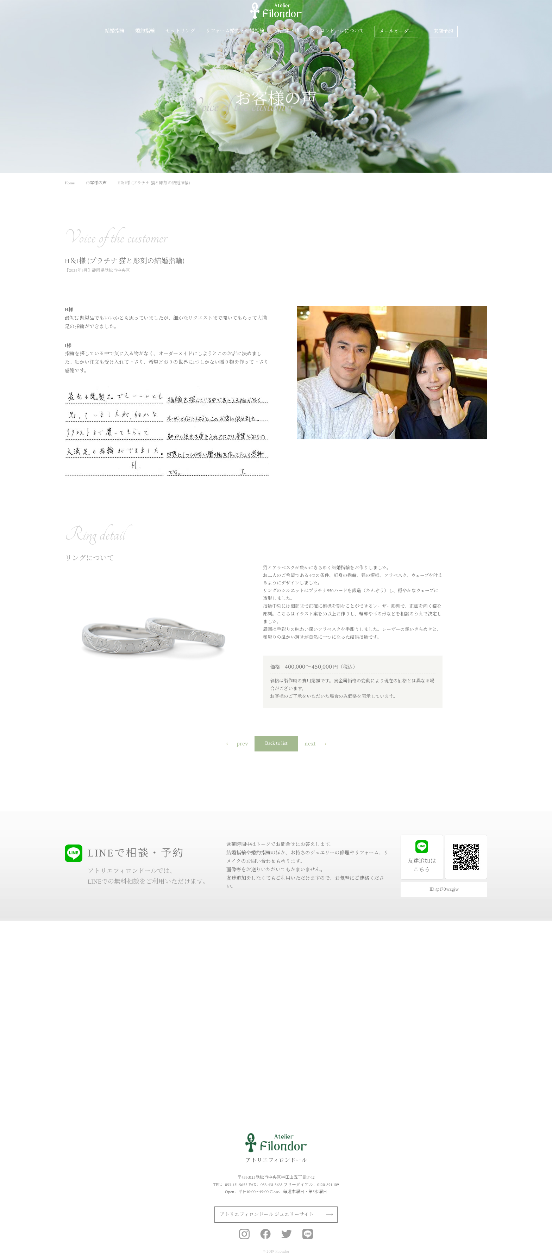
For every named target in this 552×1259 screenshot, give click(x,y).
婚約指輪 (145, 31)
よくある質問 (436, 1035)
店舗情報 (432, 1014)
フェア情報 (434, 1024)
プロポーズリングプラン (155, 1004)
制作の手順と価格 (286, 974)
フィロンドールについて (337, 31)
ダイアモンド (144, 974)
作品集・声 (287, 31)
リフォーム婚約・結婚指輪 (235, 31)
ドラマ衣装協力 (438, 1045)
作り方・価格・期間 (84, 994)
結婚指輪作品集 (79, 1004)
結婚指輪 (115, 31)
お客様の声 (376, 984)
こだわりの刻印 (79, 984)
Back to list (276, 743)
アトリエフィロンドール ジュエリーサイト (267, 1214)
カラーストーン (146, 984)
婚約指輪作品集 (146, 1014)
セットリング (180, 31)
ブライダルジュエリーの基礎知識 (455, 984)
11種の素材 (74, 974)
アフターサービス (440, 974)
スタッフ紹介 (436, 994)
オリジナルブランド (443, 1004)
